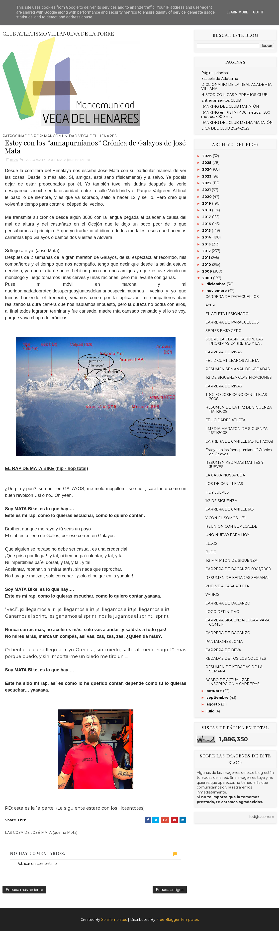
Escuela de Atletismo (219, 78)
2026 (207, 156)
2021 (207, 189)
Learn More (237, 12)
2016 (207, 224)
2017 (207, 217)
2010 (207, 264)
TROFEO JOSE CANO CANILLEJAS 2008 (236, 396)
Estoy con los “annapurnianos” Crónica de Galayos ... (238, 452)
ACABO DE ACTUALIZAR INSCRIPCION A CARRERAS (232, 682)
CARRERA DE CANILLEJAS (229, 509)
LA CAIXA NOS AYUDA (225, 475)
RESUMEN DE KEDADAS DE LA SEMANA (234, 669)
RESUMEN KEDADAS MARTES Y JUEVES (234, 464)
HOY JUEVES (217, 492)
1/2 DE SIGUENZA (221, 501)
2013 (207, 244)
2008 (207, 278)
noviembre (217, 290)
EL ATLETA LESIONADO (227, 314)
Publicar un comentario (36, 863)
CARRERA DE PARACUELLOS (232, 296)
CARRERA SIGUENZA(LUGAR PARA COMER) (237, 622)
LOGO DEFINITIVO (222, 611)
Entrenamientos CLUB (221, 100)
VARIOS (212, 594)
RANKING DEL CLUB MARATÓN (230, 106)
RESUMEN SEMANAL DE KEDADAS (237, 369)
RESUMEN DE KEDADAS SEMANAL (237, 577)
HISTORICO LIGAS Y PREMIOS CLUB (234, 95)
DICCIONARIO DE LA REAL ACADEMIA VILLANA (236, 86)
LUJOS (211, 543)
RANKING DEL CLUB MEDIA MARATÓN (237, 122)
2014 (207, 237)
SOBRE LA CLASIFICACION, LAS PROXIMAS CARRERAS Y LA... (234, 341)
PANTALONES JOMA (224, 641)
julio (210, 711)
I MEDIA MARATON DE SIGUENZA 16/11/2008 (236, 430)
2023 (207, 176)
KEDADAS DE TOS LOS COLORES (235, 658)
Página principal (215, 73)
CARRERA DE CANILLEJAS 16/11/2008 (239, 441)
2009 (207, 271)
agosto (213, 704)
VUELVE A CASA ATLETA (227, 586)
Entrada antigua (170, 889)
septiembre (218, 697)
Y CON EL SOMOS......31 (225, 518)
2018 (207, 210)
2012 (207, 251)
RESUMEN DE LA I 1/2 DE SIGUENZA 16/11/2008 (238, 409)
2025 (207, 162)
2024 (207, 169)
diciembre (216, 284)
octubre (214, 691)
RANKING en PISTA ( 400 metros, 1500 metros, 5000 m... (235, 114)
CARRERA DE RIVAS (223, 352)
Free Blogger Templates (177, 919)
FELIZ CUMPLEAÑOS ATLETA (232, 360)
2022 (207, 183)
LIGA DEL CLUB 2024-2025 (225, 128)
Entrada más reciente (24, 889)
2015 (207, 230)
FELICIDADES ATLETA (225, 420)
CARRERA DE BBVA (223, 650)
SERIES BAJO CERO (223, 330)
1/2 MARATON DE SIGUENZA (231, 560)
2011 (206, 257)
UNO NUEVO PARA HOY (227, 535)
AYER (210, 305)
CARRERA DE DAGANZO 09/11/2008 (238, 569)
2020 (207, 196)
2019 (207, 203)
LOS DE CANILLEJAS (224, 483)
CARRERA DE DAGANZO (227, 603)
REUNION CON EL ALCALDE (231, 526)
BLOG (210, 552)
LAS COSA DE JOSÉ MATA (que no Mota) (57, 160)
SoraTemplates (114, 919)
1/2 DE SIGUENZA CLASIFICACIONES (238, 377)
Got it (258, 12)
